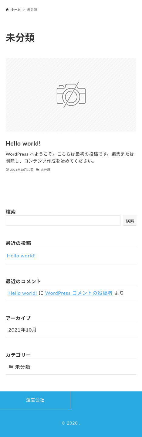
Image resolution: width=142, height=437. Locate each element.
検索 (11, 212)
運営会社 (35, 399)
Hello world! (21, 255)
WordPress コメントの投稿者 (79, 293)
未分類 (22, 367)
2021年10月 (22, 329)
